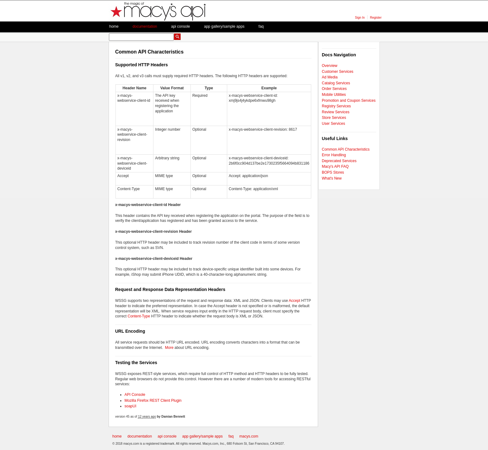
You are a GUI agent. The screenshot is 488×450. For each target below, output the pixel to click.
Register (376, 17)
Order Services (334, 89)
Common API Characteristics (345, 149)
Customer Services (337, 71)
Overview (329, 65)
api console (166, 436)
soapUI (130, 406)
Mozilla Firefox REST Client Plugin (152, 400)
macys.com (248, 436)
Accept (294, 300)
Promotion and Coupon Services (349, 100)
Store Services (334, 117)
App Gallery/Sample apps (224, 26)
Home (114, 26)
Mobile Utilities (334, 94)
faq (261, 26)
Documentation (145, 26)
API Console (134, 394)
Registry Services (336, 106)
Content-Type (139, 316)
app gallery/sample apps (202, 436)
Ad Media (330, 77)
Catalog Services (336, 83)
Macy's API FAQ (335, 166)
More (169, 347)
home (117, 436)
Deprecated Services (339, 161)
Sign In (360, 17)
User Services (333, 123)
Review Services (336, 112)
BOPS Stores (333, 172)
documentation (139, 436)
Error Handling (334, 155)
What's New (332, 178)
